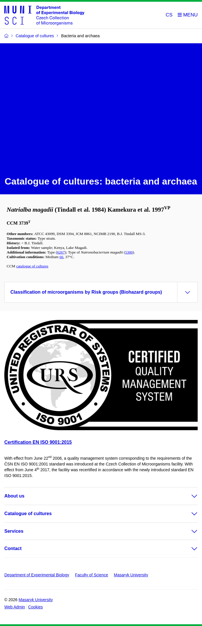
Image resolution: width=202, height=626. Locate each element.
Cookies (35, 607)
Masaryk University (131, 575)
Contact (13, 548)
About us (14, 495)
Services (13, 531)
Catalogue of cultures (28, 513)
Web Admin (14, 607)
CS (169, 15)
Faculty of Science (91, 575)
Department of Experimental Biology (36, 575)
